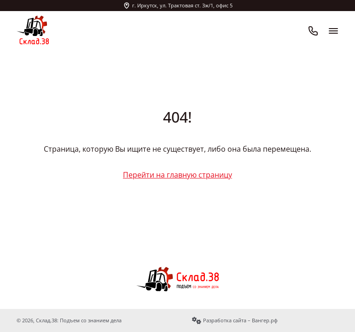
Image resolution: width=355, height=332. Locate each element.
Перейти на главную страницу (177, 175)
